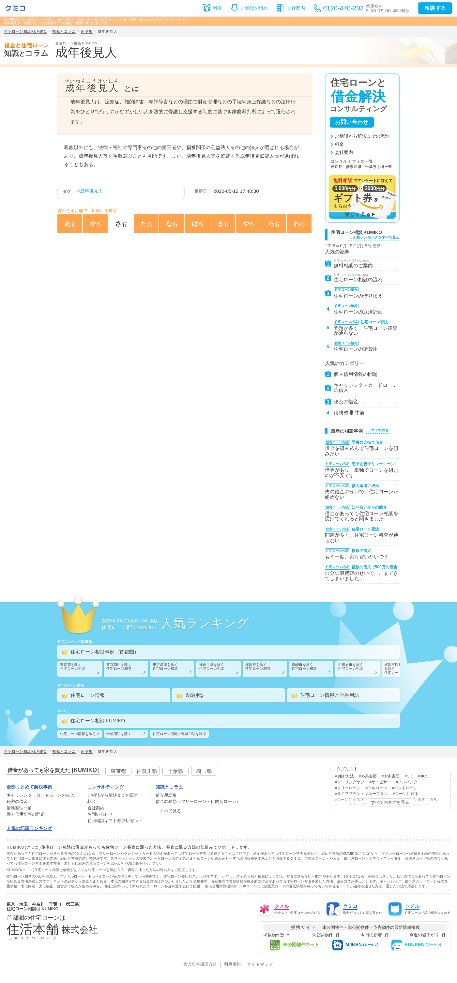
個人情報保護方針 (200, 964)
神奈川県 (353, 167)
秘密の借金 (17, 802)
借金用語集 (166, 795)
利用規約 (232, 964)
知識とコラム (64, 31)
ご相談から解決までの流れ (362, 136)
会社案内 (344, 152)
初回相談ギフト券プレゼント (115, 821)
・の (40, 795)
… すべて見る (377, 430)
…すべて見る (168, 811)
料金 (339, 144)
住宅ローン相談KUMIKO (25, 31)
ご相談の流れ (254, 8)
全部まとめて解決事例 (29, 787)
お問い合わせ (351, 122)
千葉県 (371, 167)
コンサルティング (105, 787)
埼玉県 (386, 167)
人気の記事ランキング (29, 828)
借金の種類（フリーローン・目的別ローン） (198, 802)
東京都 (336, 167)
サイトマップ (260, 964)
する (435, 8)
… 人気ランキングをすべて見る (374, 237)
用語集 (87, 31)
